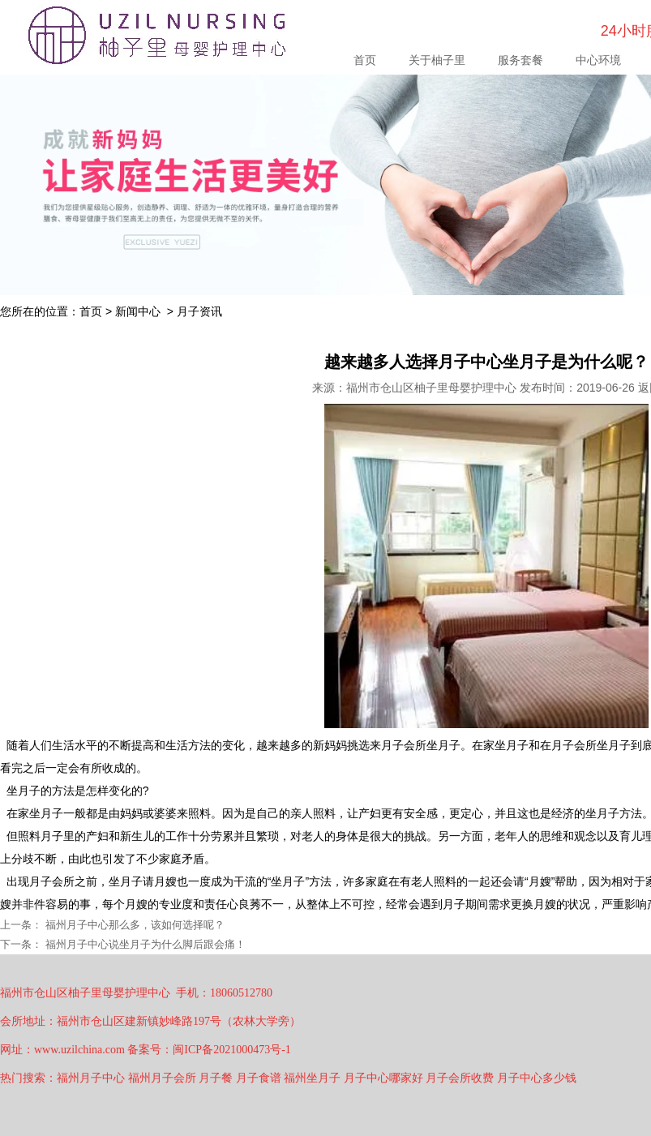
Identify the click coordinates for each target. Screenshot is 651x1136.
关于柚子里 (437, 60)
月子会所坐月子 (420, 745)
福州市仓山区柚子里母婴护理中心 (431, 387)
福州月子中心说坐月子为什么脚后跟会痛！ (144, 944)
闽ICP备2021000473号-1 (231, 1050)
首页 (364, 60)
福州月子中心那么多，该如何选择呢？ (133, 925)
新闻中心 (138, 311)
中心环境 (598, 60)
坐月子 (23, 790)
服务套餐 (520, 60)
